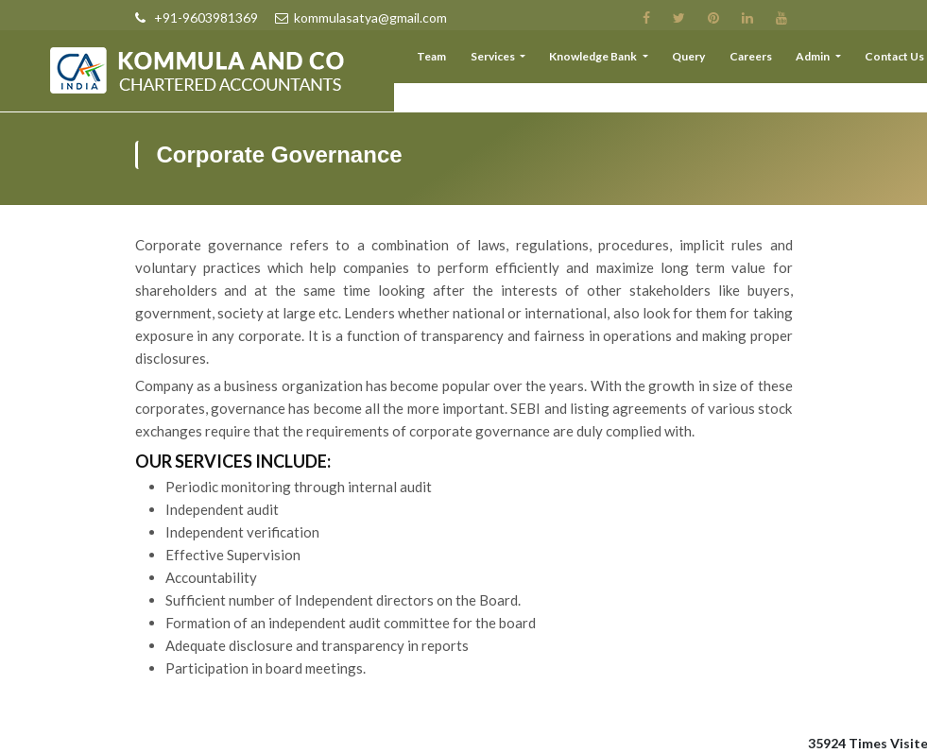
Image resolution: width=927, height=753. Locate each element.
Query (702, 60)
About (405, 60)
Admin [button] (820, 60)
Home (351, 60)
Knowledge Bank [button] (612, 60)
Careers (760, 60)
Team (457, 60)
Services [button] (515, 60)
